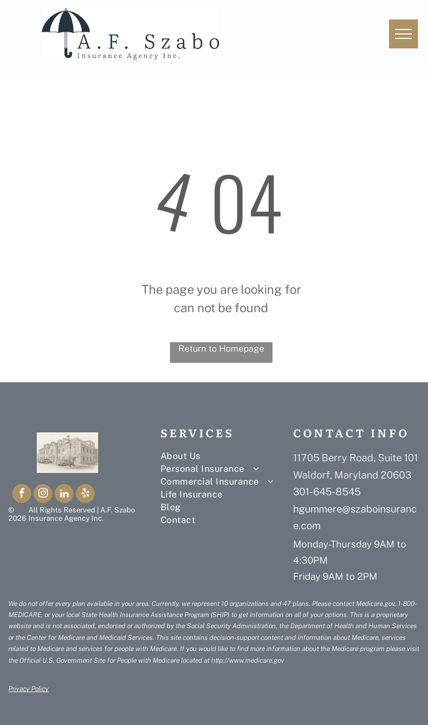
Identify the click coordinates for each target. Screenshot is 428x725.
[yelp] (85, 495)
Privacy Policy (28, 689)
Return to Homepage (221, 348)
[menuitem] (226, 456)
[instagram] (42, 495)
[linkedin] (64, 495)
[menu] (403, 33)
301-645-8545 (327, 491)
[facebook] (21, 495)
